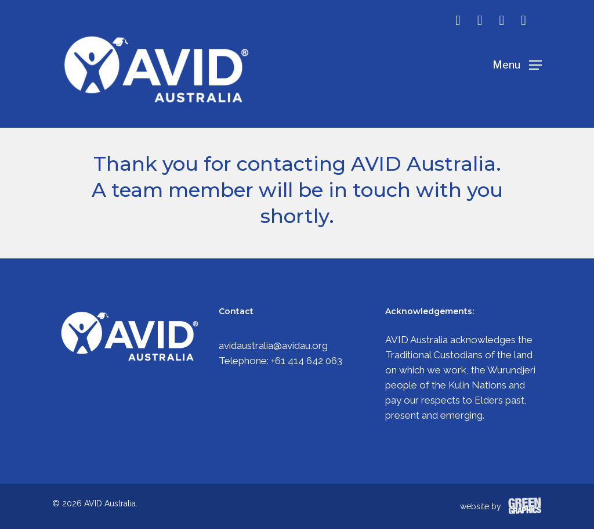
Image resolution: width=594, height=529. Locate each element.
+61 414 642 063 (306, 360)
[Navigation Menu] (517, 64)
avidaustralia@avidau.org (273, 345)
